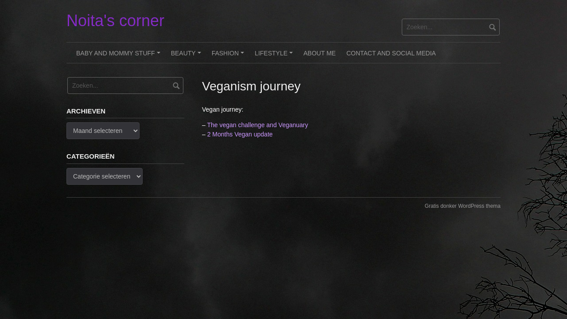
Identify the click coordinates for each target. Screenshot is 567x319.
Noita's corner (115, 21)
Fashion (229, 56)
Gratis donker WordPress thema (463, 206)
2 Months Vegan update (240, 134)
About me (319, 53)
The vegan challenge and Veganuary (257, 124)
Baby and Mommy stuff (119, 56)
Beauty (187, 56)
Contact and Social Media (391, 53)
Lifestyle (275, 56)
